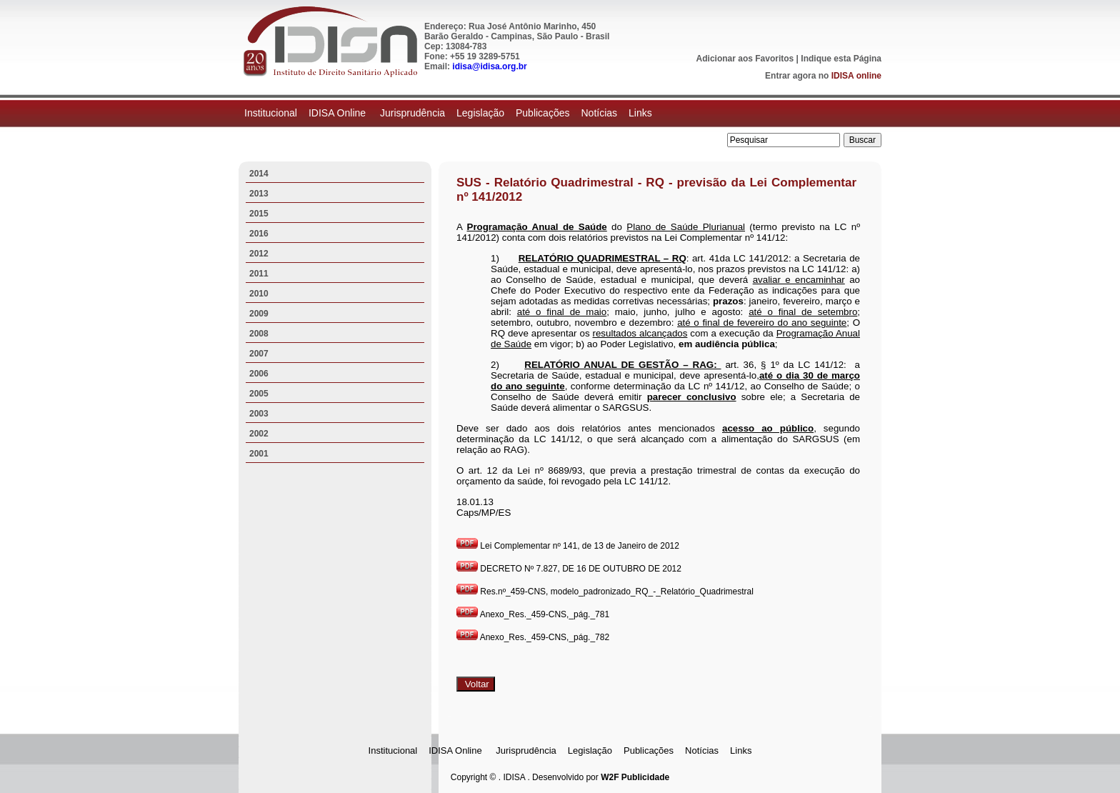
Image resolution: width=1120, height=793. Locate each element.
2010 (259, 294)
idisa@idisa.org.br (489, 66)
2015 (259, 214)
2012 (259, 254)
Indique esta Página (841, 59)
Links (640, 113)
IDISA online (856, 76)
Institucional (270, 113)
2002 (259, 434)
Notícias (599, 113)
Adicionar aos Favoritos (745, 59)
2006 (259, 374)
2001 (259, 454)
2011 (259, 274)
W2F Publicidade (635, 777)
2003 (259, 414)
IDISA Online (339, 113)
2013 (259, 194)
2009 (259, 314)
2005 (259, 394)
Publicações (543, 113)
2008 (259, 334)
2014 (259, 174)
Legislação (480, 113)
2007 (259, 354)
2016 (259, 234)
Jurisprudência (412, 113)
